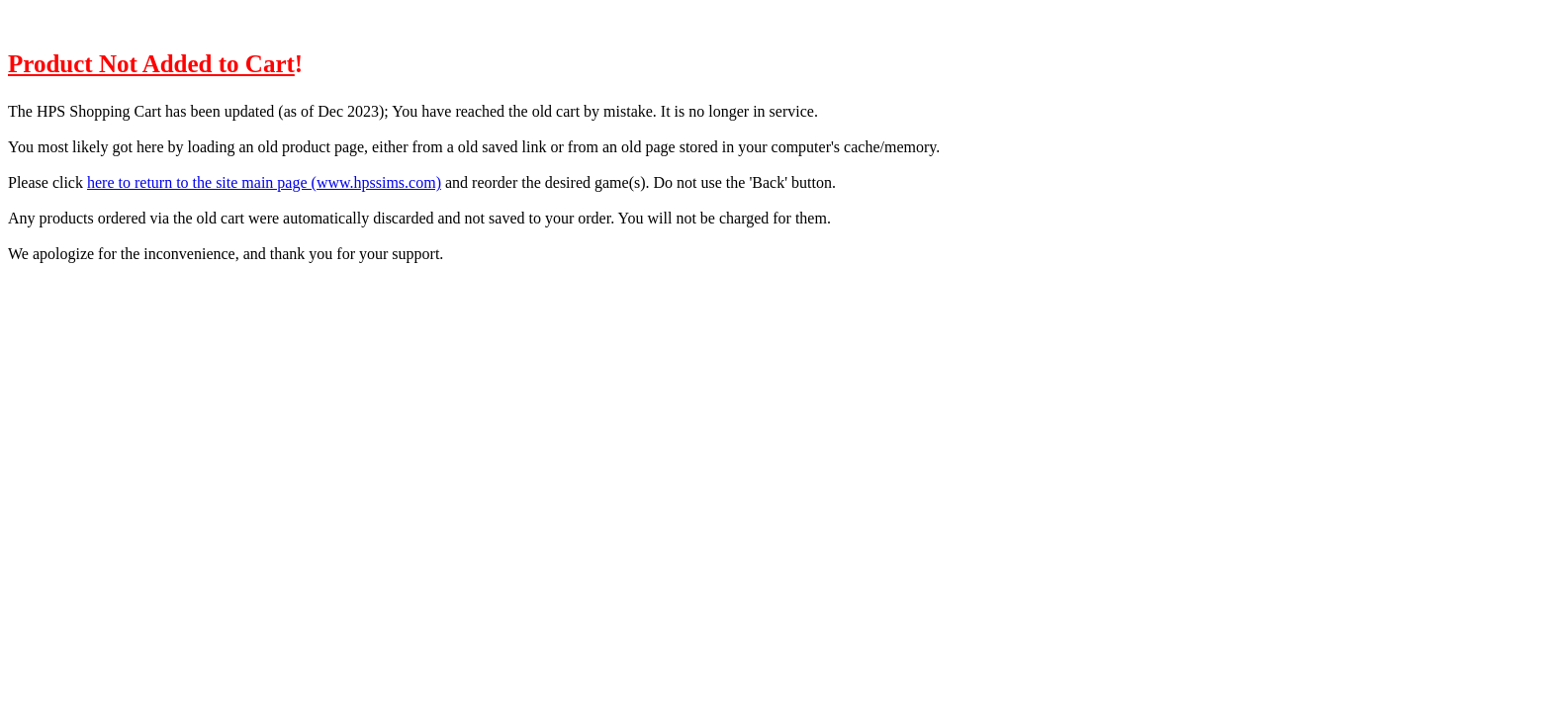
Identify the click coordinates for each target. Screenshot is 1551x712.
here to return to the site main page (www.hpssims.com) (264, 182)
